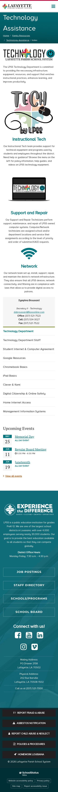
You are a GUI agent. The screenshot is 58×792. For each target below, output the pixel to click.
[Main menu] (53, 6)
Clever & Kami (11, 384)
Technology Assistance (17, 40)
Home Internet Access (17, 402)
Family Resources (21, 35)
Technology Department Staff (22, 340)
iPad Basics (10, 375)
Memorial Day (24, 436)
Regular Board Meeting (30, 449)
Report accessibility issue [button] (35, 786)
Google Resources (14, 358)
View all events (13, 476)
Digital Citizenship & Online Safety (24, 393)
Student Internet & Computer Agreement (28, 349)
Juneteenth (22, 462)
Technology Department (18, 331)
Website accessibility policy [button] (21, 781)
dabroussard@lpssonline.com (29, 312)
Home (6, 35)
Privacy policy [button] (43, 781)
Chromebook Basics (15, 367)
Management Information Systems (24, 411)
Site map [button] (16, 786)
